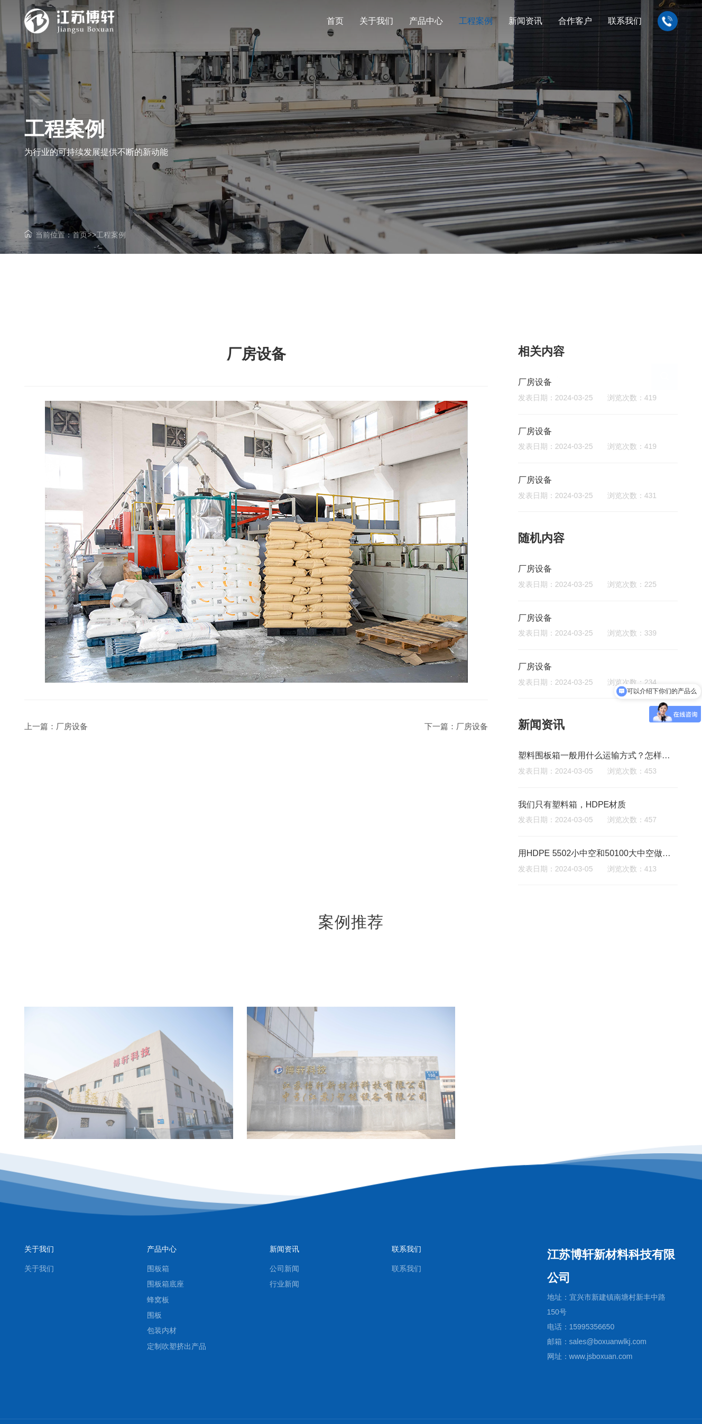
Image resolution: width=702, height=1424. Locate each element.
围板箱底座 (165, 1284)
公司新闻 (284, 1268)
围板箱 (158, 1268)
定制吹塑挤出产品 (176, 1346)
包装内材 (162, 1330)
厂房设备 (72, 726)
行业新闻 (284, 1284)
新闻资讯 (284, 1249)
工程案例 (111, 235)
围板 (154, 1315)
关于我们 (39, 1249)
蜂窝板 (158, 1300)
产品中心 (162, 1249)
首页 (79, 235)
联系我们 (406, 1249)
